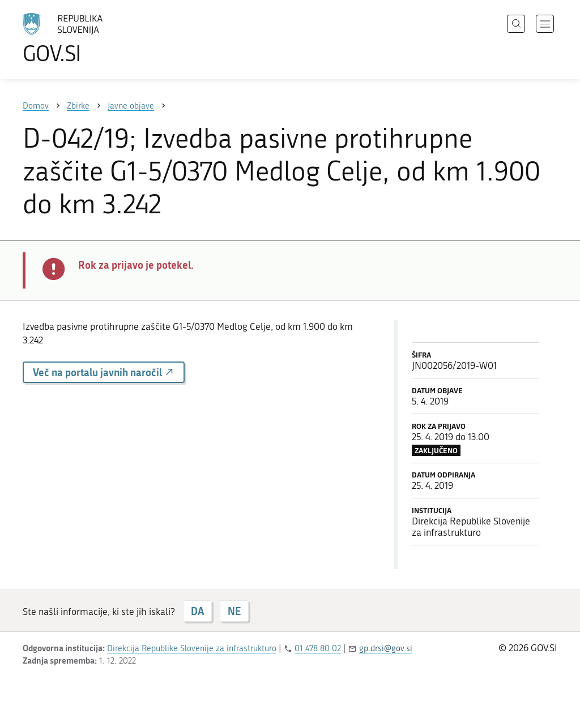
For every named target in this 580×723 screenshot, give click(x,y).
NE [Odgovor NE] (234, 611)
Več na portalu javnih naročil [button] (103, 372)
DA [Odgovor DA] (197, 611)
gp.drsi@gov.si (385, 648)
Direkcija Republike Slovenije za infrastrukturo (191, 648)
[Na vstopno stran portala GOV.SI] (94, 38)
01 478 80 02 (318, 648)
